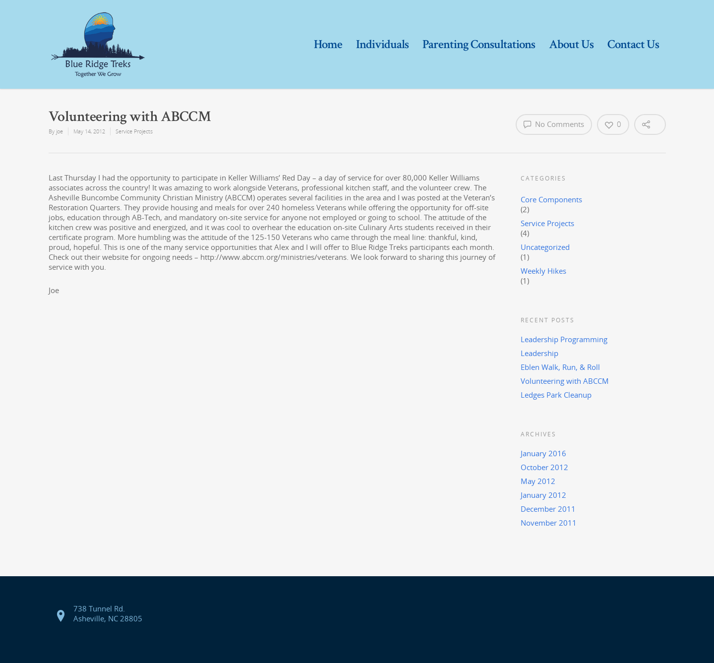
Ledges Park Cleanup (556, 395)
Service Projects (134, 131)
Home (328, 44)
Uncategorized (545, 247)
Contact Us (633, 44)
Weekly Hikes (543, 271)
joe (59, 131)
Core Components (551, 199)
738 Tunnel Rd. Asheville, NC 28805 (107, 613)
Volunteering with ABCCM (565, 381)
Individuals (382, 44)
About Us (571, 44)
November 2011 (549, 523)
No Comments (554, 124)
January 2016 (543, 453)
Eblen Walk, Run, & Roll (560, 367)
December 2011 (548, 509)
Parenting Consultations (478, 44)
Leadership (539, 353)
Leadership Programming (564, 339)
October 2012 (544, 467)
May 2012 (538, 481)
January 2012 (543, 495)
